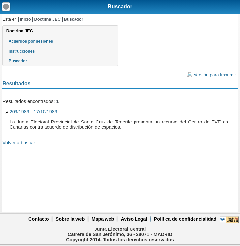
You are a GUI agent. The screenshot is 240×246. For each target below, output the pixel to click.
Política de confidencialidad (185, 219)
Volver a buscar (18, 142)
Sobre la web (70, 219)
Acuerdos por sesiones (31, 41)
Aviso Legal (134, 219)
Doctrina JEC (47, 19)
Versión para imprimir (215, 74)
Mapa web (102, 219)
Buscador (120, 6)
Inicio (25, 19)
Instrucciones (22, 51)
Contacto (38, 219)
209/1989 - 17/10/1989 (33, 111)
